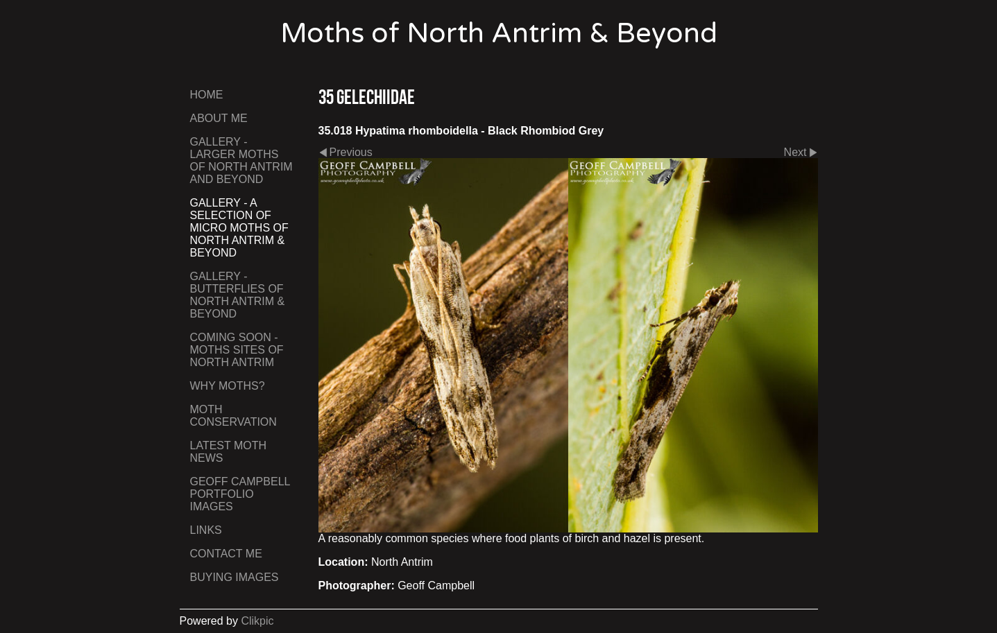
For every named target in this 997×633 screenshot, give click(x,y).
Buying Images (234, 577)
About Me (219, 118)
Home (206, 95)
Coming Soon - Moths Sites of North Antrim (237, 349)
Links (206, 530)
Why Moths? (227, 386)
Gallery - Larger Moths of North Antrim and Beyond (241, 160)
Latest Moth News (228, 452)
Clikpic (257, 621)
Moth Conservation (233, 416)
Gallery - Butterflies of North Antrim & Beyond (237, 295)
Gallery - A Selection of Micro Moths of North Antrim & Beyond (239, 228)
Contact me (226, 554)
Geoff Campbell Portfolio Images (240, 494)
